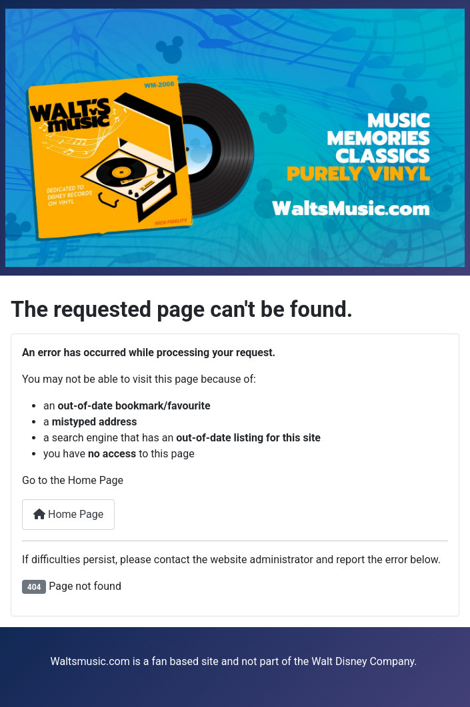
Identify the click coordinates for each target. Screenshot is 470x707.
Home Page (68, 514)
